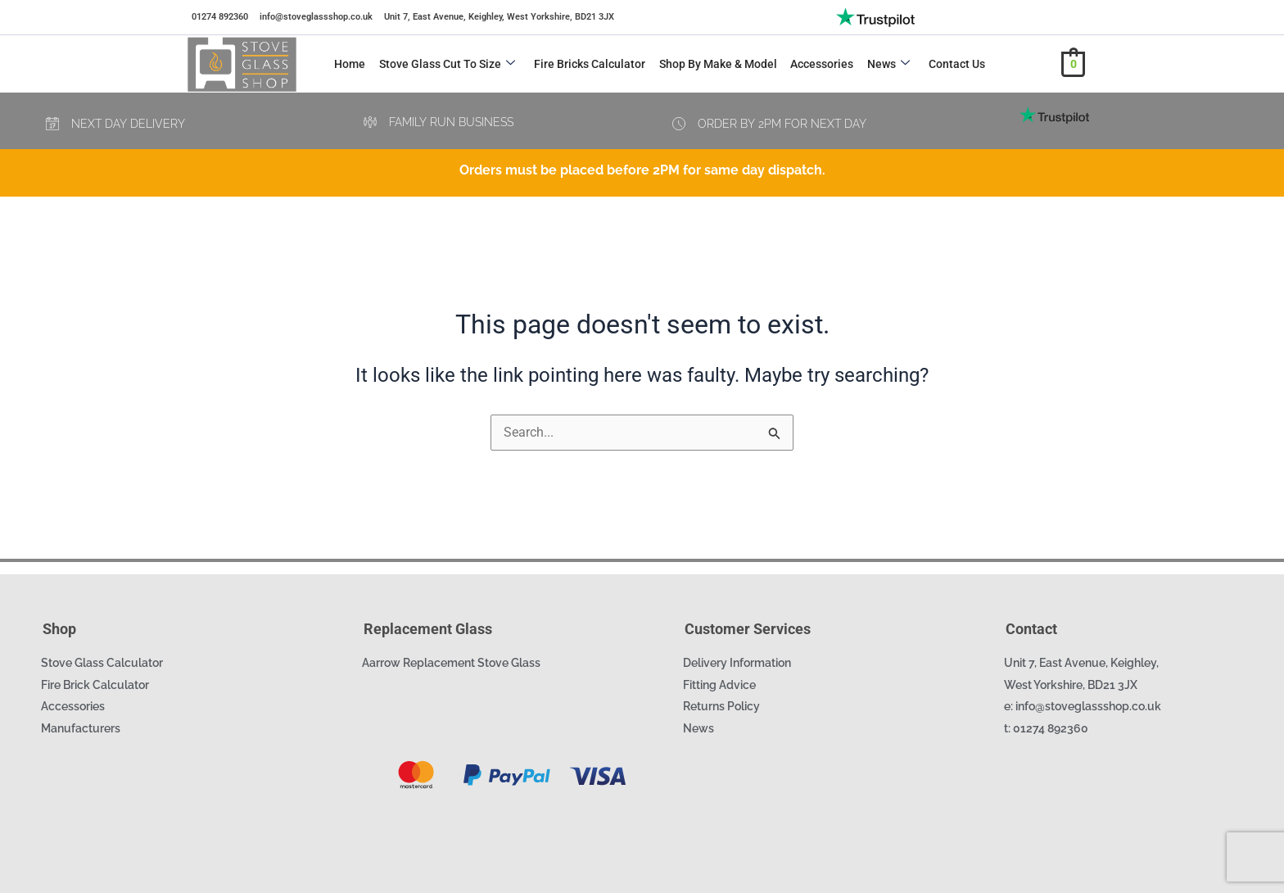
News (885, 64)
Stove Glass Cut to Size (446, 64)
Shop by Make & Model (716, 63)
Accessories (819, 63)
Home (349, 63)
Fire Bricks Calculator (588, 63)
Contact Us (953, 63)
